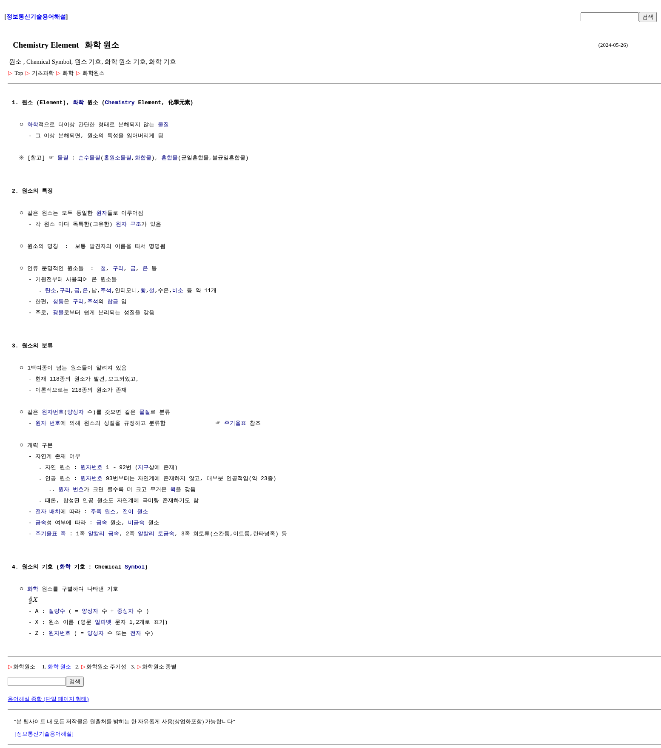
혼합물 (170, 158)
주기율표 (235, 423)
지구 (143, 468)
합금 (112, 302)
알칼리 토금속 (156, 534)
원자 (101, 213)
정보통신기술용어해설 (36, 17)
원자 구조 (128, 224)
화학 (78, 103)
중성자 (125, 611)
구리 (118, 269)
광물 (58, 313)
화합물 (144, 158)
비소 (177, 291)
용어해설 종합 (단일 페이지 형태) (48, 699)
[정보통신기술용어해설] (44, 734)
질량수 (56, 611)
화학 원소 (59, 666)
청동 (58, 302)
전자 (135, 633)
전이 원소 (135, 512)
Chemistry (119, 103)
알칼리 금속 (103, 534)
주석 (105, 291)
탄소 (50, 291)
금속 (40, 523)
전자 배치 (48, 512)
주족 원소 (103, 512)
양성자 (75, 412)
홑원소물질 (118, 158)
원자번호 (53, 412)
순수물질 (91, 158)
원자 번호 (48, 423)
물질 (163, 125)
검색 (647, 17)
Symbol (135, 567)
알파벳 (103, 622)
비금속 (136, 523)
